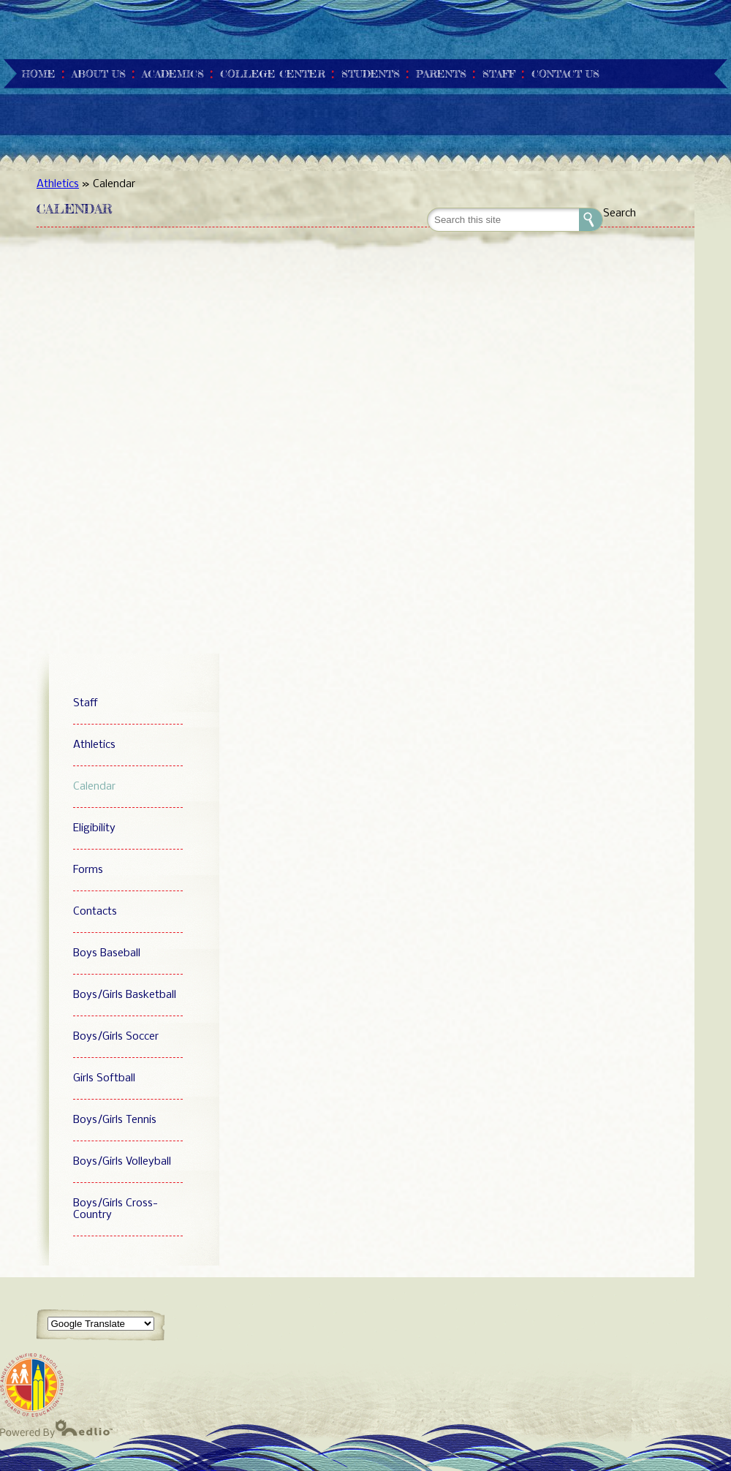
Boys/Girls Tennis (114, 1120)
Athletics (58, 184)
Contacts (95, 912)
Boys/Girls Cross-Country (115, 1209)
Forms (88, 870)
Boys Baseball (106, 953)
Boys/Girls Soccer (116, 1037)
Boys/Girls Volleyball (122, 1162)
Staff (85, 703)
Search (619, 213)
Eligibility (94, 828)
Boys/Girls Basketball (124, 995)
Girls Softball (104, 1078)
